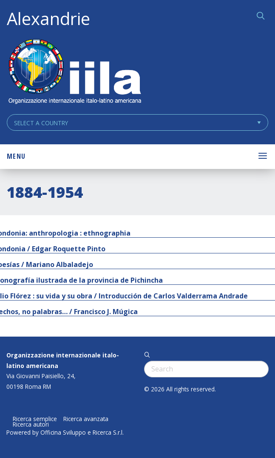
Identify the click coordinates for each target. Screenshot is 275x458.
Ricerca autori (31, 424)
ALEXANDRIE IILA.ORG (74, 72)
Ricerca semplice (35, 419)
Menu (16, 156)
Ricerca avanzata (85, 419)
